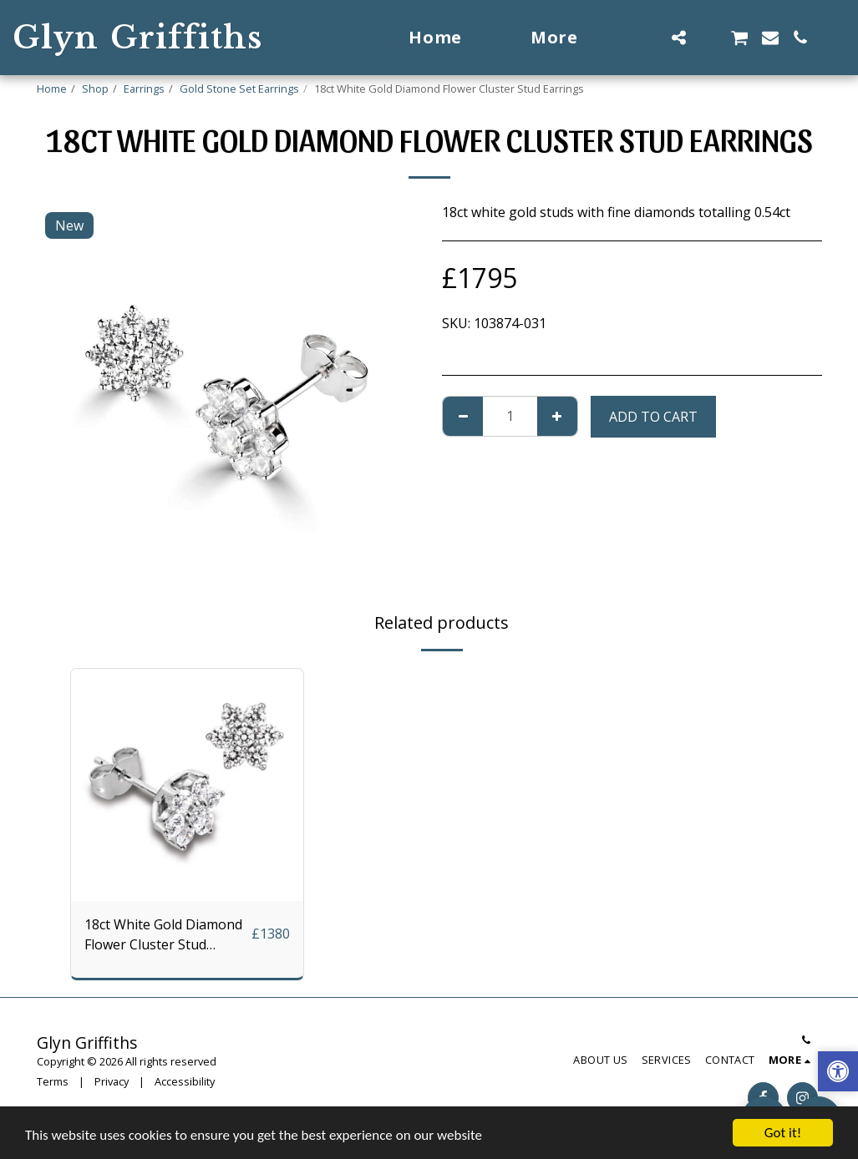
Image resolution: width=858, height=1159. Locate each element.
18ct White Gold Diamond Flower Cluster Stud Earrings (163, 934)
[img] (187, 785)
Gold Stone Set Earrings (239, 88)
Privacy (111, 1081)
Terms (53, 1081)
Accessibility (185, 1081)
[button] (648, 37)
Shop (95, 88)
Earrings (144, 88)
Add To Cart (653, 416)
